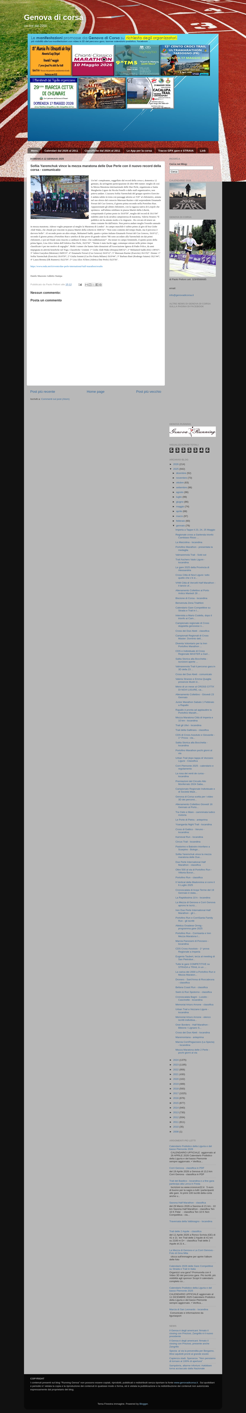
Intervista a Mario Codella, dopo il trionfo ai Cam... (193, 617)
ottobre (180, 482)
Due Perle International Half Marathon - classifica (190, 863)
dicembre (181, 473)
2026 (176, 464)
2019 (176, 1084)
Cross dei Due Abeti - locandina (192, 1032)
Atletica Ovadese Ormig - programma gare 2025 (189, 927)
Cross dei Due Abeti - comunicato (193, 674)
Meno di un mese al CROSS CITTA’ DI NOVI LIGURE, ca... (194, 688)
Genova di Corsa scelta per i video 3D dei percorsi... (194, 798)
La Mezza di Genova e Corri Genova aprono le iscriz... (195, 904)
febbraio (181, 520)
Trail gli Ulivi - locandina (188, 725)
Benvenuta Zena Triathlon (189, 603)
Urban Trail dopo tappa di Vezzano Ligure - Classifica (194, 759)
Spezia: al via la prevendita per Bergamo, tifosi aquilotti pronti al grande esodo (191, 1352)
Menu (34, 150)
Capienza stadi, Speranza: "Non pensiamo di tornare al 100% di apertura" (192, 1360)
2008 (176, 1131)
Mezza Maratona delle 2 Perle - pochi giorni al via (192, 1051)
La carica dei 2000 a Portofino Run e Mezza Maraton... (195, 973)
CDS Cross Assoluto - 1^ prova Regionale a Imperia (192, 950)
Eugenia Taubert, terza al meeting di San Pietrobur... (195, 958)
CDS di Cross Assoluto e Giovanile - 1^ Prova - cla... (195, 736)
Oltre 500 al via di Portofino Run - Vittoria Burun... (193, 871)
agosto (180, 492)
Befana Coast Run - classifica (191, 987)
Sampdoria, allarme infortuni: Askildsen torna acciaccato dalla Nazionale (190, 1367)
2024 (176, 1060)
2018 (176, 1088)
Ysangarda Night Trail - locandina (193, 824)
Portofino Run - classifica (189, 877)
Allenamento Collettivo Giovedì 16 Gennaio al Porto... (193, 806)
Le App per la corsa (139, 150)
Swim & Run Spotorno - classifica (193, 992)
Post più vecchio (148, 391)
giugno (180, 501)
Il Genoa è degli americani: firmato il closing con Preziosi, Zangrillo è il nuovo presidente (191, 1333)
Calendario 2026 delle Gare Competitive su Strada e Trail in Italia (191, 1267)
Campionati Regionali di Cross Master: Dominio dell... (192, 637)
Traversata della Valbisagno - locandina (190, 1221)
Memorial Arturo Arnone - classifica (194, 1004)
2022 (176, 1069)
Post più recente (42, 391)
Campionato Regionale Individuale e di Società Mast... (195, 790)
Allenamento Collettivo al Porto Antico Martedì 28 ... (192, 592)
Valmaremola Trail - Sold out (190, 554)
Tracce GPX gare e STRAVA (176, 150)
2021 (176, 1074)
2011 (176, 1122)
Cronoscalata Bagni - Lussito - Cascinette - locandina (191, 998)
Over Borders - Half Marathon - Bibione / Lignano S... (192, 1026)
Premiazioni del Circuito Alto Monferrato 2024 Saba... (190, 782)
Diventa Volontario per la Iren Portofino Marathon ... (191, 645)
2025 (176, 469)
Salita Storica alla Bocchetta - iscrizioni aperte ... (191, 660)
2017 (176, 1093)
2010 (176, 1126)
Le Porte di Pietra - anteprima (191, 819)
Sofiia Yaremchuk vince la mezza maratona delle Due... (193, 855)
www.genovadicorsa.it (186, 1382)
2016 (176, 1098)
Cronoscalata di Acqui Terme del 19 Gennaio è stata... (194, 891)
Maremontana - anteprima (189, 1037)
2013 (176, 1112)
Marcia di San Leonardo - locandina (188, 1309)
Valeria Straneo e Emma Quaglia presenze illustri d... (193, 680)
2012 (176, 1117)
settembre (182, 487)
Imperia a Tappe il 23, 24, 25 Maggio (195, 529)
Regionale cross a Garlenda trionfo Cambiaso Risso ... (194, 536)
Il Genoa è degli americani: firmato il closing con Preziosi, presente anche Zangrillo (189, 1343)
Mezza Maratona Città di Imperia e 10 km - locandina (194, 719)
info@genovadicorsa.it (181, 295)
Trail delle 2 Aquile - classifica (185, 1231)
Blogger (143, 1403)
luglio (179, 497)
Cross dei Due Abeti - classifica (192, 631)
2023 (176, 1064)
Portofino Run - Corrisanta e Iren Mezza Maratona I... (193, 934)
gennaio (181, 525)
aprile (179, 511)
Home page (96, 391)
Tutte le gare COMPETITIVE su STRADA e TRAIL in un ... (192, 965)
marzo (180, 516)
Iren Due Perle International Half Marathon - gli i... (193, 911)
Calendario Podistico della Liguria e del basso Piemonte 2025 (190, 1289)
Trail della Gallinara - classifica (192, 730)
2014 (176, 1107)
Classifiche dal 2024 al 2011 (102, 150)
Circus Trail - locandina (187, 841)
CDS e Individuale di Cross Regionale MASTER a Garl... (192, 652)
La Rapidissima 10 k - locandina (192, 897)
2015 (176, 1103)
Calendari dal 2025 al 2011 (61, 150)
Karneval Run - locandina (189, 837)
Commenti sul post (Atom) (55, 399)
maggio (180, 506)
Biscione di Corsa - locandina (191, 598)
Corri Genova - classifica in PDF (186, 1168)
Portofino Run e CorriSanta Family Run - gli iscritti (194, 919)
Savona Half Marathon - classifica (187, 1202)
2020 (176, 1079)
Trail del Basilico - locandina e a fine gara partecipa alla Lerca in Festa (191, 1182)
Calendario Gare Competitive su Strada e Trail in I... (192, 609)
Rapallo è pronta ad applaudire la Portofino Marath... (193, 711)
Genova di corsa (53, 17)
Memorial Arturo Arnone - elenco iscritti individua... (193, 1018)
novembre (182, 477)
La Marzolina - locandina (188, 542)
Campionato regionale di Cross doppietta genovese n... (192, 624)
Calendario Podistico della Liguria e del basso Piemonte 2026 (190, 1147)
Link (203, 150)
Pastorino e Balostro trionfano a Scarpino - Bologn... (192, 848)
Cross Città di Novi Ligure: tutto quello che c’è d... (192, 576)
